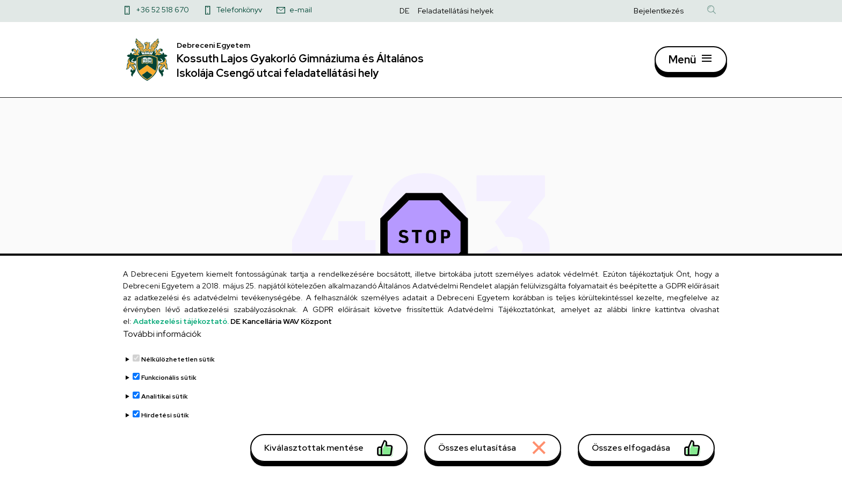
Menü (682, 63)
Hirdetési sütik (165, 432)
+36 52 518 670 (162, 10)
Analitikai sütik (164, 414)
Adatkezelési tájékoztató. (181, 339)
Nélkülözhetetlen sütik (178, 377)
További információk (162, 351)
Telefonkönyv (239, 10)
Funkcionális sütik (169, 395)
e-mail (300, 10)
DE (404, 11)
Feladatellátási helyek (455, 11)
